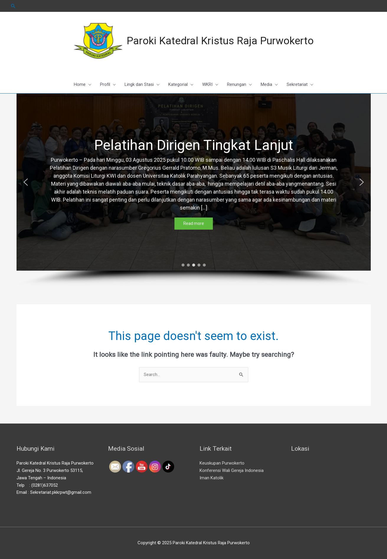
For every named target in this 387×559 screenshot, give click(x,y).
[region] (194, 190)
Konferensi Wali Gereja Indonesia (232, 470)
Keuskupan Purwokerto (222, 463)
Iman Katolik (211, 477)
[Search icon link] (13, 6)
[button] (25, 182)
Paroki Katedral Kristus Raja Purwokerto (220, 41)
